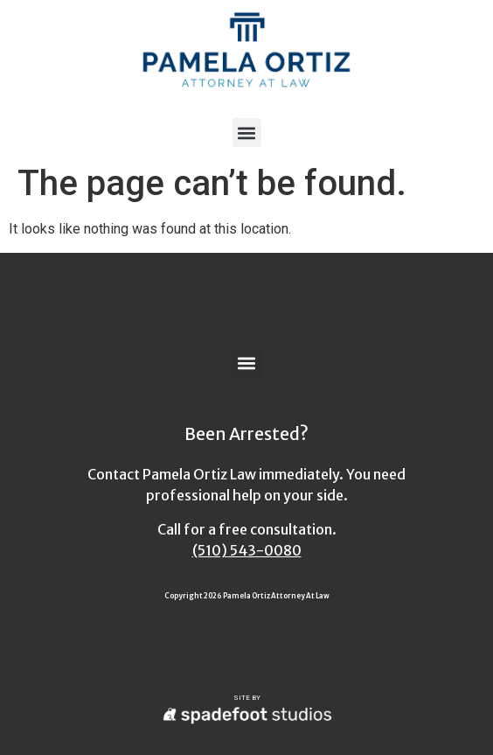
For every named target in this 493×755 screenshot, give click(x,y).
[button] (247, 132)
